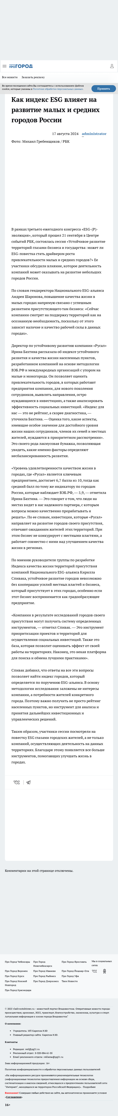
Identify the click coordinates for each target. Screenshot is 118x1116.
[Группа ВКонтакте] (94, 971)
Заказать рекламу (33, 77)
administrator (94, 133)
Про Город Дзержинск (46, 981)
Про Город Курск (14, 976)
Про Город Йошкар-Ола (75, 970)
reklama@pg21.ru (53, 1056)
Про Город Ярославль (74, 961)
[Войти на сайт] (112, 66)
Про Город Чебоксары (17, 961)
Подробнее (89, 1086)
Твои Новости (70, 981)
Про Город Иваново (44, 970)
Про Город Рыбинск (44, 976)
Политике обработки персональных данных (58, 88)
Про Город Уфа (70, 976)
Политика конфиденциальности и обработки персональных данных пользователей (52, 1069)
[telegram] (30, 782)
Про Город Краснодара (18, 990)
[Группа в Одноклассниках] (104, 971)
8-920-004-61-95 (43, 1053)
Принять (103, 88)
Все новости (10, 77)
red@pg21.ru (32, 1049)
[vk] (17, 782)
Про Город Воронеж (16, 970)
